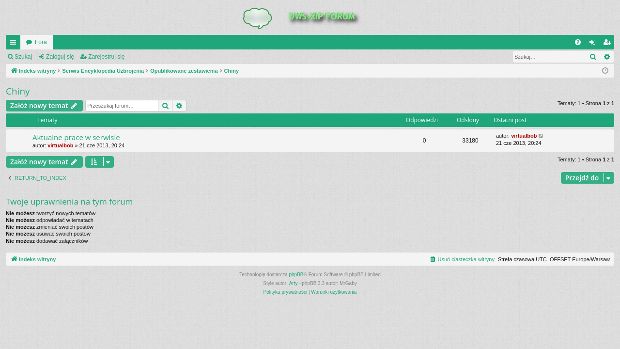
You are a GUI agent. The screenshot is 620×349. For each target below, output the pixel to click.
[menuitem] (578, 42)
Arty (293, 283)
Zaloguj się (60, 56)
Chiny (18, 91)
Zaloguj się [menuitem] (594, 44)
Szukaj (23, 56)
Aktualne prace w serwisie (76, 137)
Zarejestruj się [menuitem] (609, 44)
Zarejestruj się (106, 56)
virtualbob (60, 145)
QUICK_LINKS (15, 44)
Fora (41, 42)
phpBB (296, 274)
